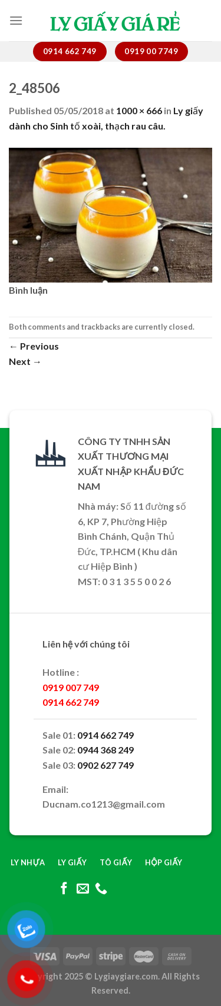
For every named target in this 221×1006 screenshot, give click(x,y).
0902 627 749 (105, 765)
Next (25, 361)
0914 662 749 (105, 735)
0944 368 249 (105, 749)
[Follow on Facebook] (64, 889)
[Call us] (101, 889)
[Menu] (16, 20)
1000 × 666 (139, 110)
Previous (34, 345)
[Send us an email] (82, 889)
